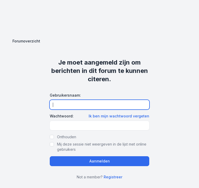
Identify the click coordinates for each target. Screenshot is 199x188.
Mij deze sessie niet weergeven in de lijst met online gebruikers (101, 147)
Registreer (113, 177)
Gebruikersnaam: (65, 95)
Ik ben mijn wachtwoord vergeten (119, 116)
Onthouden (66, 137)
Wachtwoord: (62, 116)
